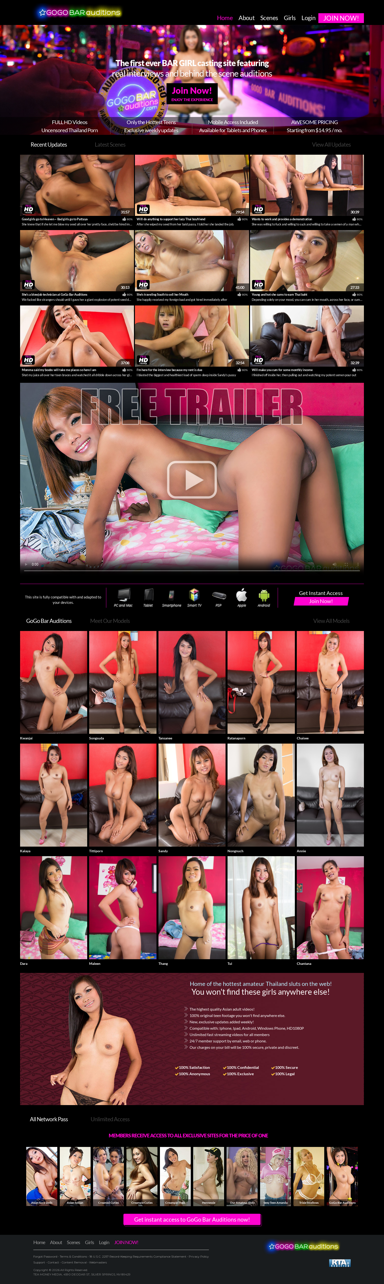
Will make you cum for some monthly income (282, 370)
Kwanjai (26, 738)
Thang (163, 963)
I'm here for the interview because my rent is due (169, 370)
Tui (230, 963)
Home (39, 1242)
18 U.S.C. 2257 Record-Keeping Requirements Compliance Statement (137, 1256)
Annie (301, 851)
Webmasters (97, 1262)
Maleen (94, 963)
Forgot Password (45, 1256)
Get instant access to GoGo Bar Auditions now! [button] (192, 1219)
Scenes (73, 1242)
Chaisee (303, 738)
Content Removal (74, 1262)
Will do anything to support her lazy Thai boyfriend (171, 219)
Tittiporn (96, 851)
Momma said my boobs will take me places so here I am (59, 370)
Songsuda (96, 738)
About (56, 1242)
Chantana (304, 963)
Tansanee (165, 738)
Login (104, 1242)
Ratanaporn (236, 738)
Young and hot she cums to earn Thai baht (279, 294)
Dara (23, 963)
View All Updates (331, 144)
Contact (53, 1262)
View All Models (331, 620)
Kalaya (25, 851)
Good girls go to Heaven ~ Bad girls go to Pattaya (55, 219)
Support (39, 1262)
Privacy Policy (198, 1256)
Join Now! (192, 94)
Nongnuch (235, 851)
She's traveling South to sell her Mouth (162, 294)
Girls (89, 1242)
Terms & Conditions (73, 1256)
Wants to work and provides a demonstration (282, 219)
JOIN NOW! (126, 1242)
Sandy (163, 851)
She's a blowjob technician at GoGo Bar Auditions (54, 294)
